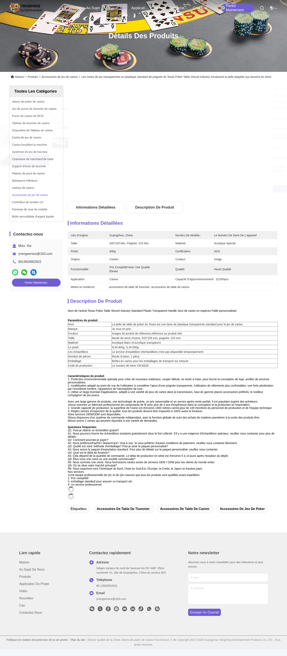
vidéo (159, 8)
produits (118, 8)
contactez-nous (202, 8)
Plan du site (78, 646)
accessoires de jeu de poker (242, 515)
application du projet (140, 8)
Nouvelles (26, 605)
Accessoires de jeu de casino (60, 76)
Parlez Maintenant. (233, 8)
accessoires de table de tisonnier (123, 515)
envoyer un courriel (204, 619)
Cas (22, 612)
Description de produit (154, 207)
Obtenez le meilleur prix (207, 188)
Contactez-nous (30, 619)
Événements (178, 8)
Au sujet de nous (31, 576)
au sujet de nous (95, 8)
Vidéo (23, 598)
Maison (76, 8)
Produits (33, 76)
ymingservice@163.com (35, 253)
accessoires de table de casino (184, 515)
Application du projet (34, 591)
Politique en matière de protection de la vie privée (37, 646)
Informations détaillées (95, 207)
